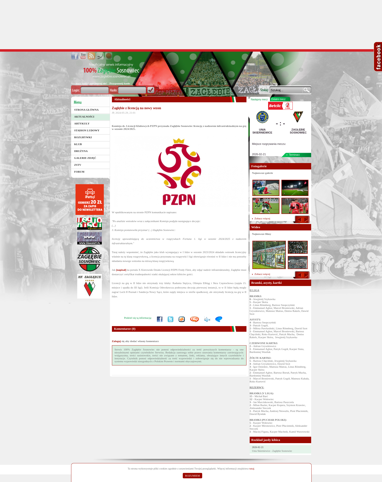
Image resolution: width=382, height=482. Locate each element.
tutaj (251, 468)
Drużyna (81, 151)
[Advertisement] (191, 24)
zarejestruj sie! (98, 83)
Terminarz (294, 154)
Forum (79, 171)
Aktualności (84, 116)
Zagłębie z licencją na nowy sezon (136, 108)
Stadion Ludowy (87, 130)
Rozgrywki (83, 137)
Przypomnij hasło (119, 83)
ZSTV (77, 164)
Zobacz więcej (262, 218)
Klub (78, 144)
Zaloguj (116, 341)
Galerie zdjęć (85, 157)
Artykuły (82, 123)
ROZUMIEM (192, 475)
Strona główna (86, 109)
